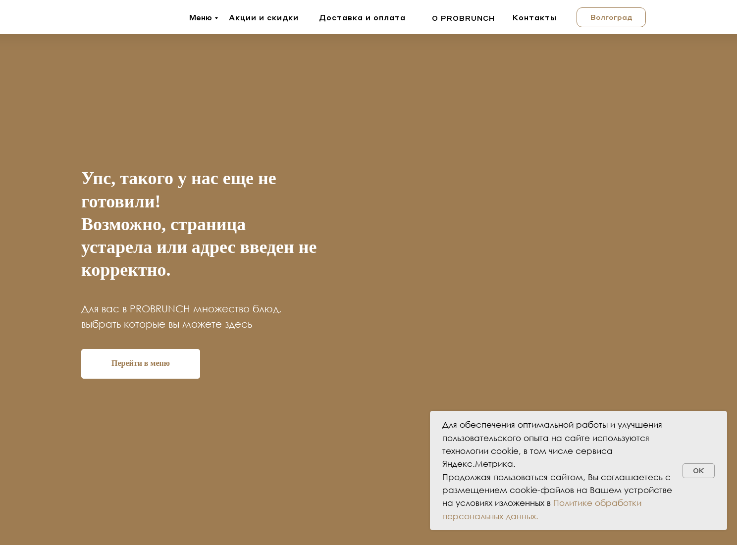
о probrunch (463, 17)
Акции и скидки (264, 17)
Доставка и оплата (362, 17)
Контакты (535, 17)
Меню (200, 17)
